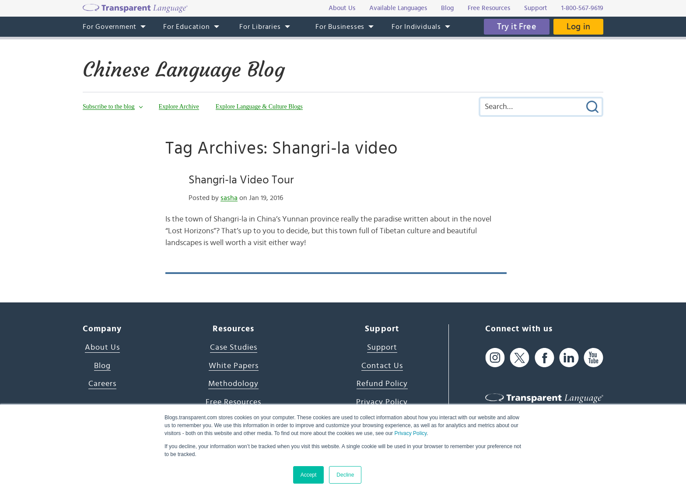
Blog (102, 366)
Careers (102, 384)
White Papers (234, 366)
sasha (229, 197)
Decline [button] (345, 475)
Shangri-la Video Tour (241, 180)
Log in (578, 26)
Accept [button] (309, 475)
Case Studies (233, 347)
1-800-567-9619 (582, 8)
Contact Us (382, 366)
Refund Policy (382, 384)
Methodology (233, 384)
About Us (102, 347)
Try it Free (516, 26)
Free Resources (233, 402)
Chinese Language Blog (184, 69)
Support (382, 347)
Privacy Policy (410, 433)
